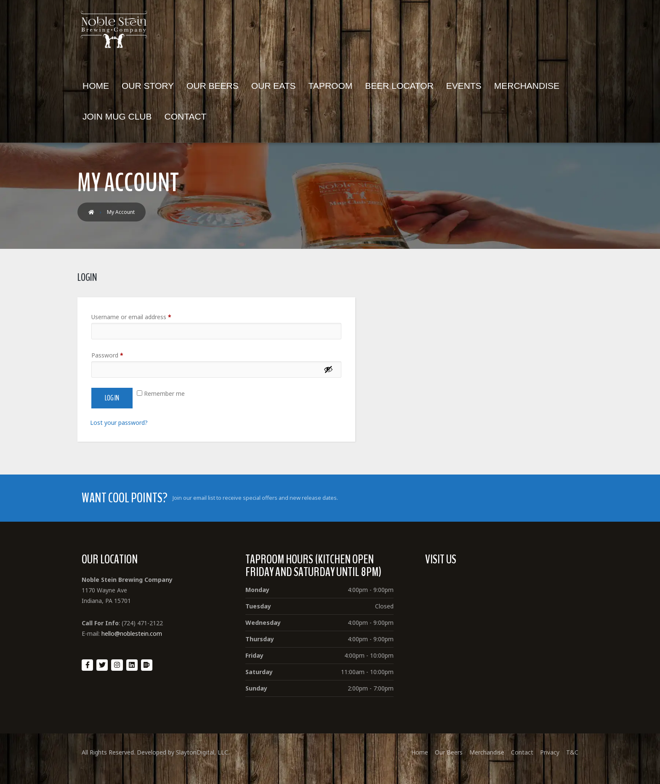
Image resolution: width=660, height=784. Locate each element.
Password (107, 355)
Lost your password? (119, 423)
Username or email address (131, 317)
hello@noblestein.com (131, 633)
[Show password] (328, 369)
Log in (112, 398)
